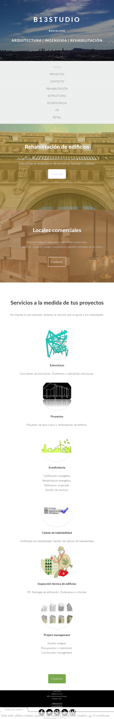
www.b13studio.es (57, 706)
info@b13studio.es (57, 703)
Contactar (57, 173)
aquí (90, 716)
